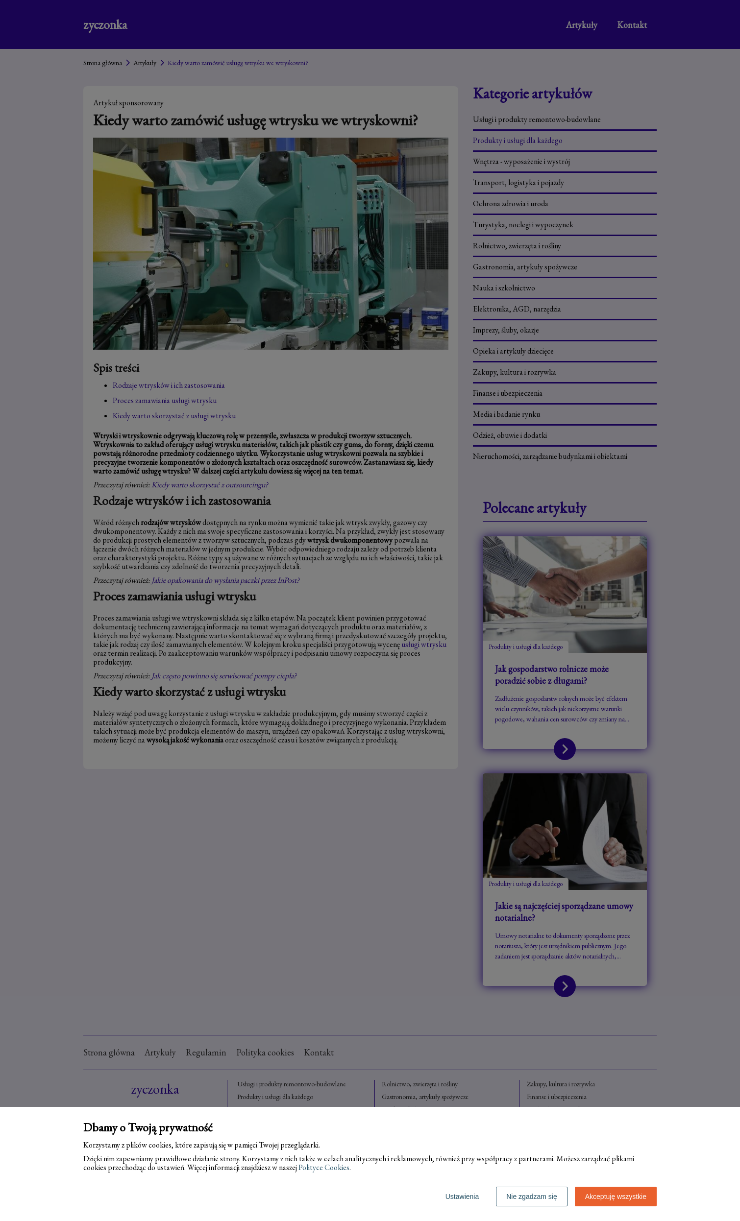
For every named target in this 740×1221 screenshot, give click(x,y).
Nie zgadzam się (531, 1196)
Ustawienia (462, 1196)
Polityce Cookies (323, 1167)
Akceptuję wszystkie (615, 1196)
